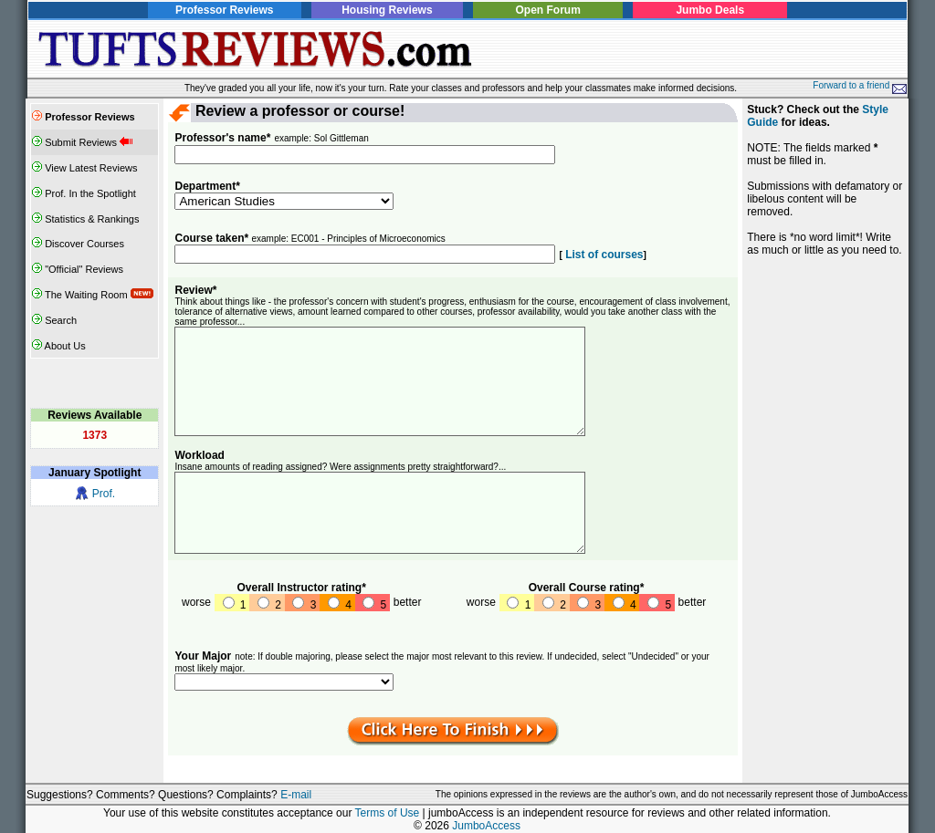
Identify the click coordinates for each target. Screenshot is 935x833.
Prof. (103, 493)
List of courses (603, 254)
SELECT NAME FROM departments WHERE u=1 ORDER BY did (284, 682)
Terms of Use (387, 813)
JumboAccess (486, 825)
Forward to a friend (860, 85)
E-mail (295, 794)
